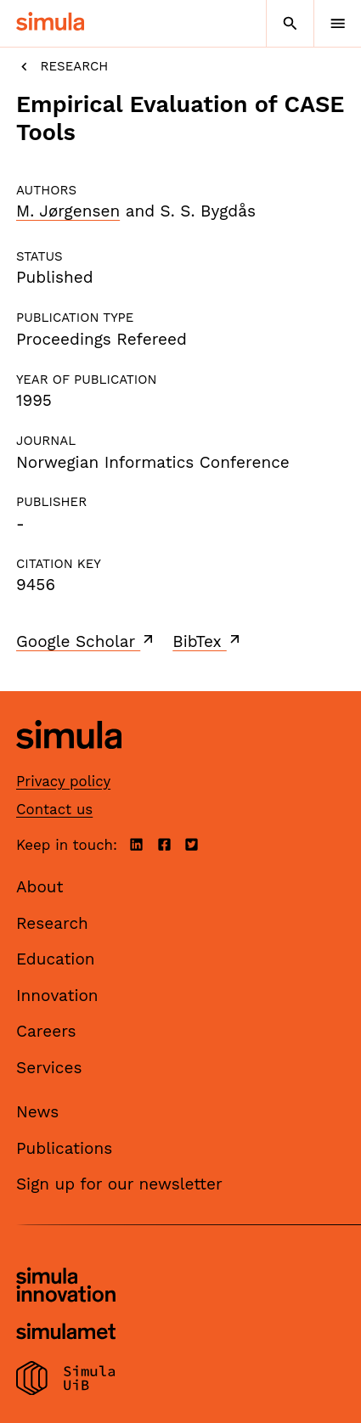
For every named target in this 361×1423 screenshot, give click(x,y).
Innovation (57, 995)
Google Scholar (86, 641)
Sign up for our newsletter (119, 1184)
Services (49, 1067)
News (37, 1112)
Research (62, 67)
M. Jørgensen (68, 211)
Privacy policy (63, 781)
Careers (46, 1031)
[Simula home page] (68, 762)
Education (55, 959)
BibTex (207, 641)
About (40, 887)
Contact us (54, 809)
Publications (64, 1148)
